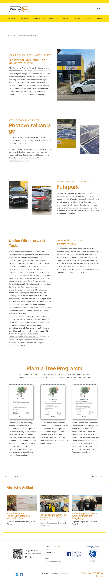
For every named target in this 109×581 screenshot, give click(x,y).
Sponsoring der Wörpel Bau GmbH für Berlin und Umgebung (86, 516)
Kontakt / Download (83, 18)
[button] (98, 9)
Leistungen (24, 18)
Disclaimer (64, 573)
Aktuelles (66, 18)
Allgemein (10, 522)
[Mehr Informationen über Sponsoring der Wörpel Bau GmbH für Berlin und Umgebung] (87, 503)
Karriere (99, 18)
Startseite (11, 18)
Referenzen (54, 18)
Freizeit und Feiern (22, 522)
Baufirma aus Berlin (19, 263)
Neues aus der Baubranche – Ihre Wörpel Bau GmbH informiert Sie (54, 517)
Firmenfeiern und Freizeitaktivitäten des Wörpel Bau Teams (19, 516)
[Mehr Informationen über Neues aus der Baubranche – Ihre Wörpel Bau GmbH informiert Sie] (54, 503)
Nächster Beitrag (98, 476)
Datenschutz (54, 573)
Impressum (44, 573)
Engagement (85, 522)
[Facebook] (21, 574)
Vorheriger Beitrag (11, 476)
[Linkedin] (17, 574)
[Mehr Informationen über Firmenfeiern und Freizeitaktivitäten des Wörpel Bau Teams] (22, 503)
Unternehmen (39, 18)
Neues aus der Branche (57, 523)
